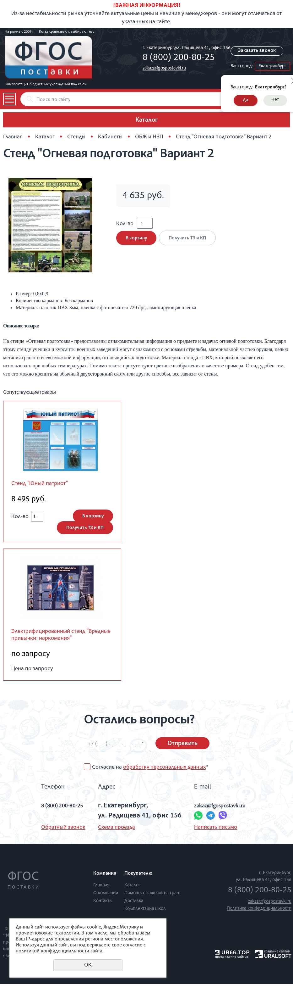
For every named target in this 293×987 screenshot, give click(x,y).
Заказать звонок (259, 50)
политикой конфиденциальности (52, 951)
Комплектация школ (145, 911)
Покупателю (138, 876)
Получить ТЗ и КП (189, 242)
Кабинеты (110, 137)
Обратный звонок (53, 830)
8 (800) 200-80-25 (179, 58)
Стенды (76, 137)
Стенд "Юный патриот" (43, 484)
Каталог (45, 137)
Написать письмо (212, 830)
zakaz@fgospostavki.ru (164, 68)
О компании (105, 896)
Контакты (102, 903)
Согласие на (150, 770)
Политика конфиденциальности (259, 911)
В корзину (136, 242)
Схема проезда (113, 830)
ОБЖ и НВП (149, 137)
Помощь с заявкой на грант (152, 896)
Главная (13, 137)
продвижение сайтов (231, 959)
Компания (104, 876)
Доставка (133, 903)
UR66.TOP (232, 955)
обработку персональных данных (164, 770)
